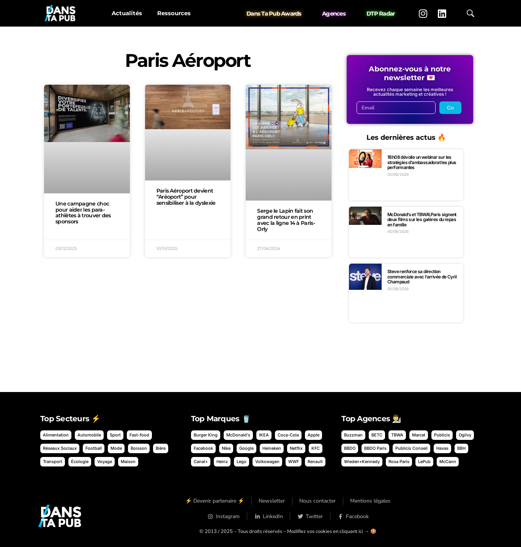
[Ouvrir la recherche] (470, 13)
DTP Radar (380, 13)
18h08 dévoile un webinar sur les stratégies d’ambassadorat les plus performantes (421, 162)
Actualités (127, 13)
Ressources (174, 13)
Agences (334, 13)
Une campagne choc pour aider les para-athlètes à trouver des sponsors (83, 212)
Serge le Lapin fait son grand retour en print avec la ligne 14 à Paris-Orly (286, 219)
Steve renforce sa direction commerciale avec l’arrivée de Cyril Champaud (421, 277)
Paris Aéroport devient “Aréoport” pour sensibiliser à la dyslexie (186, 196)
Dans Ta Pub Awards (274, 13)
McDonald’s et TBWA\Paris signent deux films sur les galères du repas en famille (421, 220)
